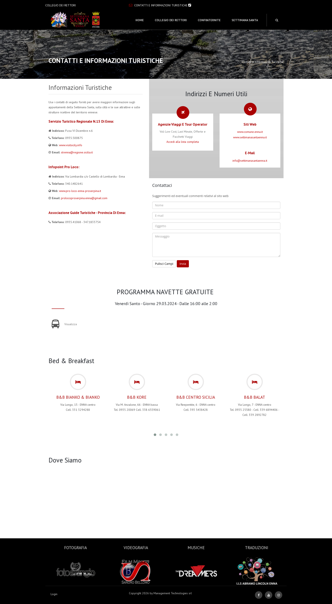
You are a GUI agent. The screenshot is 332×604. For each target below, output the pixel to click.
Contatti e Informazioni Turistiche (160, 5)
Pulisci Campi (164, 264)
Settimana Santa (245, 20)
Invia (183, 264)
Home (140, 20)
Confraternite (209, 20)
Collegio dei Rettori (171, 20)
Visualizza (70, 324)
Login (54, 594)
